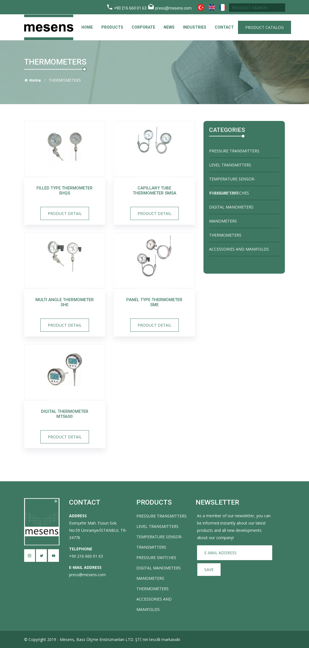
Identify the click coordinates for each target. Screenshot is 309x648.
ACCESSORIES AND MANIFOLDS (239, 249)
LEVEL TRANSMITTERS (230, 165)
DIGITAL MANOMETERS (231, 207)
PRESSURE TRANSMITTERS (234, 151)
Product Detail (65, 213)
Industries (194, 27)
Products (112, 27)
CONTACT (224, 27)
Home (87, 27)
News (169, 27)
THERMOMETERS (225, 235)
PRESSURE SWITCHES (229, 193)
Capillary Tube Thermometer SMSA (154, 191)
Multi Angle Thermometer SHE (64, 302)
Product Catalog (264, 27)
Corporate (143, 27)
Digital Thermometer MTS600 (64, 414)
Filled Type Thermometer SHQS (64, 191)
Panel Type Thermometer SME (154, 302)
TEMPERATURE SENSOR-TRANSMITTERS (232, 181)
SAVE (209, 569)
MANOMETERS (223, 221)
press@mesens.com (173, 8)
